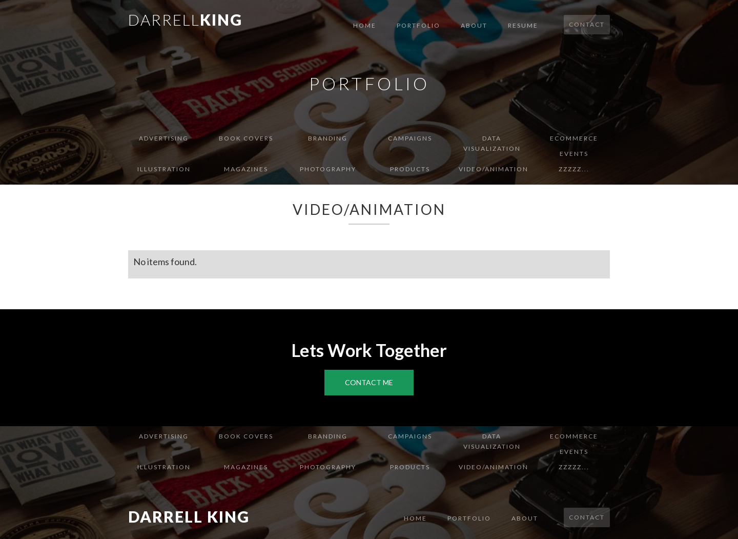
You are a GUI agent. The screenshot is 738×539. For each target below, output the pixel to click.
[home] (185, 18)
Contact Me (369, 382)
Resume (523, 25)
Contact (587, 24)
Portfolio (418, 25)
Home (364, 25)
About (474, 25)
